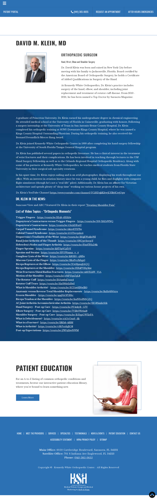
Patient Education (44, 368)
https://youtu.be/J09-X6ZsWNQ (95, 221)
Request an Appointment (108, 12)
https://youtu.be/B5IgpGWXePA (74, 314)
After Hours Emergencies (140, 12)
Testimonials (81, 433)
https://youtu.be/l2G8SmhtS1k (89, 303)
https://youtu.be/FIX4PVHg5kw (74, 268)
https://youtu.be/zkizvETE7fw (65, 229)
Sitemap (103, 439)
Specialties (65, 433)
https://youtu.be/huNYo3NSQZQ (73, 299)
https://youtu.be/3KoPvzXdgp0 (67, 260)
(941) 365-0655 (79, 12)
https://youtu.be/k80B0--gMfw (67, 256)
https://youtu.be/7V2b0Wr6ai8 (70, 311)
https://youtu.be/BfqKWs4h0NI (78, 236)
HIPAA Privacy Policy (86, 439)
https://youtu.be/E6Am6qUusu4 (56, 279)
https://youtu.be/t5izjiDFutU (65, 225)
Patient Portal (10, 12)
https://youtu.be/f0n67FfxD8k (80, 244)
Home (19, 433)
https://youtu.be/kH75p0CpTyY (53, 248)
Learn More (28, 397)
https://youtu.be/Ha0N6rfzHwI (57, 283)
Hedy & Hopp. (84, 490)
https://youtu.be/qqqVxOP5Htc (55, 295)
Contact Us (135, 433)
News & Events (97, 433)
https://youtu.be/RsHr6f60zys (101, 291)
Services (52, 433)
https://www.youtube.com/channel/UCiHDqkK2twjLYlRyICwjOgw (87, 192)
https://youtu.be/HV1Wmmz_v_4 (60, 252)
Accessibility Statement (61, 439)
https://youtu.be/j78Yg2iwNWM (61, 330)
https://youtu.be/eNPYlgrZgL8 (63, 275)
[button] (152, 495)
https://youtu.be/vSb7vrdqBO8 (55, 326)
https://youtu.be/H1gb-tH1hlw (54, 217)
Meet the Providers (35, 433)
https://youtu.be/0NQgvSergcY (75, 240)
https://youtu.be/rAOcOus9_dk (62, 318)
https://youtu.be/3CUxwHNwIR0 (68, 287)
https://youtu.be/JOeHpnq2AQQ (70, 264)
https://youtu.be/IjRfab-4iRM (56, 322)
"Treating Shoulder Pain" (100, 205)
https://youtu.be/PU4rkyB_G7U (70, 307)
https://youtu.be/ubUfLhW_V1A (83, 272)
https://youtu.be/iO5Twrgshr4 (66, 233)
